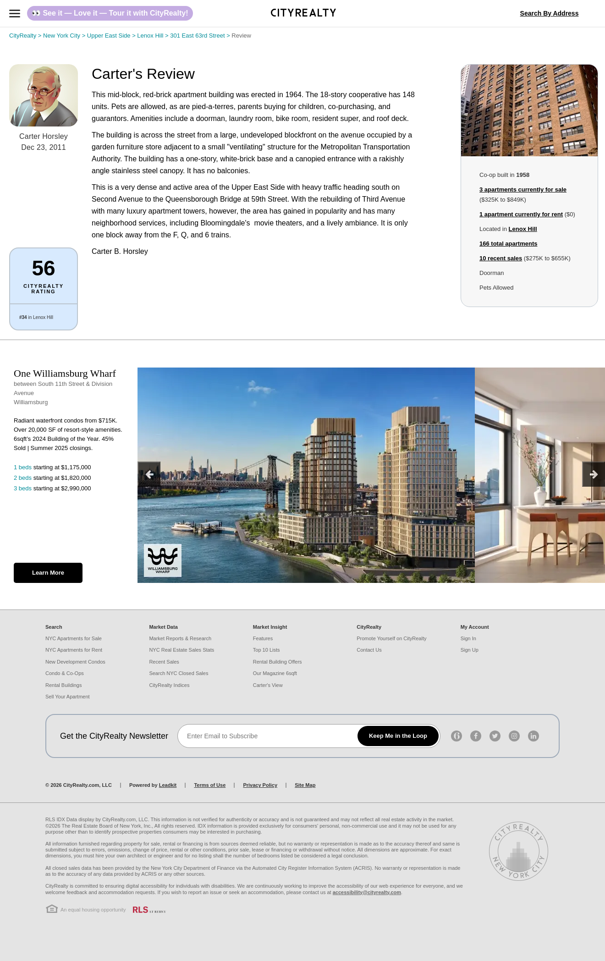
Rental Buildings (63, 685)
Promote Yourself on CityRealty (391, 638)
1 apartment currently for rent (521, 214)
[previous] (149, 474)
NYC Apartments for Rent (73, 650)
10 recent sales (500, 258)
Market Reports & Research (180, 638)
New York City (65, 35)
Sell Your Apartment (67, 696)
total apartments (508, 243)
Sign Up (469, 650)
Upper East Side (112, 35)
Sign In (468, 638)
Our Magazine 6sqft (275, 673)
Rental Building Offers (277, 661)
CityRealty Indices (169, 685)
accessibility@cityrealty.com (367, 892)
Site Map (305, 785)
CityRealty (26, 35)
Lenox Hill (153, 35)
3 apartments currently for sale (522, 189)
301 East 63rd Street (200, 35)
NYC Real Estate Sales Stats (181, 650)
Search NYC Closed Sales (178, 673)
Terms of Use (210, 785)
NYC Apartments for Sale (73, 638)
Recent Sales (164, 661)
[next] (593, 474)
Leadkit (168, 785)
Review (241, 35)
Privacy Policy (260, 785)
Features (263, 638)
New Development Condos (75, 661)
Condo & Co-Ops (64, 673)
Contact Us (369, 650)
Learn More (48, 572)
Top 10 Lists (266, 650)
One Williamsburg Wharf (65, 373)
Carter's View (268, 685)
